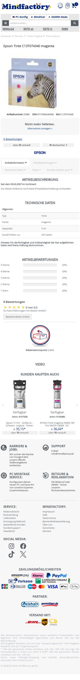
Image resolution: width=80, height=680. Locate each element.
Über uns (47, 524)
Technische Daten (14, 169)
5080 (65, 29)
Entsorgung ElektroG (14, 521)
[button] (5, 23)
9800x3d (8, 29)
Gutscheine (49, 527)
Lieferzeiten (9, 518)
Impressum (49, 511)
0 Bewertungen (12, 139)
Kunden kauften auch (58, 169)
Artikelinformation (14, 162)
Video (35, 169)
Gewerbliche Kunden (14, 524)
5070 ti (47, 29)
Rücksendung (10, 514)
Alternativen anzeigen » (40, 128)
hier (31, 660)
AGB (45, 514)
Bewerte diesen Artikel (17, 316)
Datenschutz (49, 518)
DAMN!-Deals (57, 17)
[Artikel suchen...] (39, 23)
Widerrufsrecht (11, 511)
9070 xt (28, 29)
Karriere (47, 531)
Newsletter (9, 531)
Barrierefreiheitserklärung (56, 521)
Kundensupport (11, 527)
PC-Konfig (20, 17)
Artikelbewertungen (43, 162)
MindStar (38, 17)
